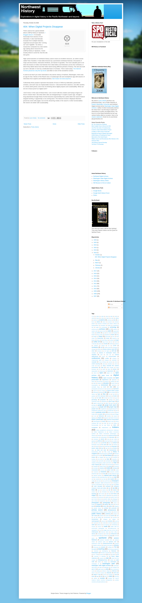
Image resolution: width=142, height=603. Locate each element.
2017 (95, 271)
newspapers (115, 481)
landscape (107, 446)
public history (96, 513)
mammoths (100, 460)
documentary (100, 381)
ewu (111, 387)
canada (105, 343)
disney (93, 381)
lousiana (94, 459)
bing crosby (99, 334)
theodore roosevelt (105, 552)
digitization (114, 379)
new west (98, 480)
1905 (116, 316)
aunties (98, 332)
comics (103, 356)
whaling (98, 571)
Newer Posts (27, 124)
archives (102, 329)
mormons (102, 470)
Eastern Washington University (100, 104)
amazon (110, 321)
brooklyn (111, 340)
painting (115, 495)
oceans (93, 491)
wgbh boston (101, 569)
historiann (106, 417)
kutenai (115, 444)
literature (117, 453)
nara (104, 473)
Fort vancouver (102, 396)
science (99, 526)
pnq (116, 504)
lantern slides (95, 448)
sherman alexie (105, 532)
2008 (95, 293)
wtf (101, 576)
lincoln (111, 453)
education (106, 383)
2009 (95, 291)
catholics (96, 345)
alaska (98, 321)
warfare (105, 561)
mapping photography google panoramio (101, 462)
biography (107, 334)
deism (109, 369)
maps (114, 462)
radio (117, 515)
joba (93, 442)
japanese (94, 441)
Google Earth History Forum (101, 193)
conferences (96, 358)
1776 (93, 316)
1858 (102, 316)
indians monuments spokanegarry (107, 433)
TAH (115, 547)
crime (115, 362)
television (96, 551)
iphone (102, 439)
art (110, 329)
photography (106, 502)
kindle (110, 444)
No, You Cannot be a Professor (99, 124)
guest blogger (115, 414)
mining (110, 466)
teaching (101, 549)
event (104, 387)
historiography (96, 421)
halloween (101, 416)
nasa (108, 473)
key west (103, 444)
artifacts (115, 329)
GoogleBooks (103, 408)
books (107, 338)
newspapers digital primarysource (103, 482)
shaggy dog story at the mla (110, 530)
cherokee (115, 347)
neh (92, 479)
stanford (117, 543)
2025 (95, 242)
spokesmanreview (107, 543)
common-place (112, 356)
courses (110, 362)
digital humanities (108, 377)
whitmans (114, 571)
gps (116, 410)
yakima (95, 578)
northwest (108, 486)
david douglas (109, 367)
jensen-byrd (107, 441)
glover (107, 403)
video (107, 558)
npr (109, 488)
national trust (95, 477)
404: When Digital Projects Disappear (43, 26)
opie (108, 493)
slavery (93, 533)
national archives (97, 475)
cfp (101, 347)
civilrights (94, 352)
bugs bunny (105, 341)
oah (109, 490)
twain (109, 554)
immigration (95, 427)
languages (114, 446)
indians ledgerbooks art (100, 432)
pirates (93, 504)
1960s (107, 318)
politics (110, 506)
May (96, 260)
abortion (95, 320)
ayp (103, 332)
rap (94, 517)
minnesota (116, 466)
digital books (105, 375)
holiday (115, 423)
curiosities (109, 363)
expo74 (95, 390)
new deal (103, 479)
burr (111, 341)
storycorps (96, 547)
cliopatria (94, 354)
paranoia (101, 497)
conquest (107, 360)
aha (114, 320)
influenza (94, 435)
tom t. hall (95, 554)
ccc (109, 345)
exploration (116, 388)
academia (102, 320)
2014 (95, 278)
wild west (116, 572)
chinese (99, 349)
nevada (97, 479)
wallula (99, 561)
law (102, 448)
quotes (107, 515)
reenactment (95, 519)
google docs (94, 407)
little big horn (96, 455)
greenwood (107, 414)
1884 (107, 316)
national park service (110, 475)
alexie (104, 321)
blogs (100, 336)
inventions (96, 439)
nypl (99, 490)
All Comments (113, 307)
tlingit (117, 552)
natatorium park (115, 473)
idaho (114, 425)
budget (117, 340)
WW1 (106, 576)
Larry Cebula (102, 100)
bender (93, 334)
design (117, 371)
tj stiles (112, 552)
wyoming (117, 576)
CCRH (114, 345)
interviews (111, 437)
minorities (95, 468)
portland (106, 508)
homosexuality (95, 425)
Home (54, 124)
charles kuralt (107, 347)
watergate (106, 567)
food (114, 394)
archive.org (94, 329)
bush (116, 341)
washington (113, 561)
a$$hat (117, 318)
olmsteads (104, 491)
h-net (95, 416)
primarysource (112, 510)
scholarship (114, 524)
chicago (93, 349)
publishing (108, 513)
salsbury (99, 524)
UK (118, 554)
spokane (103, 538)
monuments (95, 470)
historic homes (113, 417)
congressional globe (97, 360)
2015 (95, 276)
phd (108, 500)
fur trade (99, 397)
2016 (95, 273)
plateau (106, 504)
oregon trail (101, 495)
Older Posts (81, 124)
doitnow (107, 381)
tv (105, 554)
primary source (97, 510)
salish (93, 524)
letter (93, 450)
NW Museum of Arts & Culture (102, 183)
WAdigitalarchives (102, 560)
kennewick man (95, 444)
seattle (105, 526)
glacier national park (98, 403)
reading (99, 517)
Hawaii (115, 416)
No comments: (42, 118)
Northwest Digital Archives (100, 176)
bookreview (100, 338)
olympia (111, 491)
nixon (117, 484)
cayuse (103, 345)
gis (118, 401)
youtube (102, 578)
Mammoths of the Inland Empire (99, 137)
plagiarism (99, 504)
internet (105, 435)
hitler (105, 423)
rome (99, 522)
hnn (110, 423)
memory (117, 464)
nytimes (104, 490)
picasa (115, 502)
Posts (110, 304)
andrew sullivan (113, 323)
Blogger (88, 593)
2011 (95, 286)
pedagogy (114, 499)
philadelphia (114, 500)
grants (101, 414)
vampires (101, 558)
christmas (99, 351)
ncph (115, 477)
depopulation (95, 371)
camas (100, 343)
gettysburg (104, 401)
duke (117, 381)
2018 (95, 252)
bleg (118, 334)
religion (114, 519)
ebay (94, 383)
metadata (95, 466)
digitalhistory (105, 379)
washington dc (95, 563)
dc (99, 369)
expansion (108, 388)
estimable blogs (96, 387)
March (97, 262)
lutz (99, 459)
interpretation (104, 437)
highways (94, 417)
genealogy (94, 399)
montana (114, 468)
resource (103, 521)
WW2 (110, 576)
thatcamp (113, 551)
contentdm (114, 360)
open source (102, 493)
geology (111, 399)
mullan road (110, 470)
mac (108, 459)
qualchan (101, 515)
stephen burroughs (107, 545)
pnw (93, 506)
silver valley (114, 532)
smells (107, 533)
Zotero (95, 195)
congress (114, 358)
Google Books (97, 191)
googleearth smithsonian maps (99, 410)
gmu (112, 403)
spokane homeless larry (106, 540)
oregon (94, 495)
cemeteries (95, 347)
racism (112, 515)
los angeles (100, 457)
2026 (95, 240)
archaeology (104, 327)
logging (115, 455)
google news (95, 408)
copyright (94, 362)
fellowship (95, 392)
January (97, 268)
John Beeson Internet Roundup (99, 142)
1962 (112, 318)
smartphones (101, 533)
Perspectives (102, 500)
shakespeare (95, 532)
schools (93, 526)
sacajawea (114, 522)
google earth (103, 407)
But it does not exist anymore (61, 78)
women (104, 574)
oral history (114, 493)
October (97, 255)
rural (109, 522)
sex (100, 530)
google (100, 405)
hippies (100, 417)
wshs (93, 576)
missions (102, 468)
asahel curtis (95, 331)
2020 (95, 247)
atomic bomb (103, 331)
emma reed (114, 383)
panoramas (94, 497)
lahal (97, 446)
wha (107, 569)
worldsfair (110, 574)
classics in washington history (107, 352)
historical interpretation (113, 419)
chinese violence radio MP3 (110, 349)
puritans (115, 513)
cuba (104, 363)
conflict (107, 358)
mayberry (104, 464)
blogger (95, 336)
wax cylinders (114, 567)
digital (101, 373)
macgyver (94, 460)
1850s (97, 316)
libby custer (107, 451)
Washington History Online (101, 180)
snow (93, 535)
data (102, 367)
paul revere (94, 499)
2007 (95, 296)
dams (98, 365)
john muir (98, 442)
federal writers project (113, 390)
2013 (95, 281)
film (106, 392)
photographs (95, 502)
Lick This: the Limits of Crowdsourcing (101, 128)
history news (111, 421)
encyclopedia (95, 385)
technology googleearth (113, 549)
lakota (101, 446)
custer (93, 365)
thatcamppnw (95, 552)
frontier (115, 396)
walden (111, 560)
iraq (108, 439)
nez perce (107, 484)
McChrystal (110, 464)
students (103, 547)
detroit (95, 372)
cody (101, 354)
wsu (98, 576)
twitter (113, 554)
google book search (110, 405)
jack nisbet (114, 439)
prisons (115, 512)
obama (115, 490)
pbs (100, 499)
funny (93, 397)
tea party (94, 549)
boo (113, 336)
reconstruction (107, 517)
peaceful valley (106, 499)
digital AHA (110, 372)
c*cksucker (94, 343)
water (100, 567)
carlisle (111, 343)
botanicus (114, 338)
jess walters (114, 441)
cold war (108, 354)
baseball (115, 332)
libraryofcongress (103, 453)
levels (45, 70)
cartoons (117, 343)
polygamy (116, 506)
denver (115, 369)
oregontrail (108, 495)
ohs (98, 491)
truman (101, 554)
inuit (118, 437)
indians (115, 427)
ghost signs (112, 401)
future (111, 397)
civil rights (106, 351)
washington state (108, 563)
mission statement (97, 117)
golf (116, 403)
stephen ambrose (97, 545)
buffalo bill (97, 342)
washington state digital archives (101, 565)
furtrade (106, 397)
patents (107, 497)
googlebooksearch (113, 408)
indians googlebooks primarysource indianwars (107, 430)
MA (103, 459)
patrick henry (114, 497)
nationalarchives (103, 477)
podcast (98, 506)
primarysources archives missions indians (101, 512)
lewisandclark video (96, 451)
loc (101, 455)
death (103, 369)
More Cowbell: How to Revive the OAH (101, 126)
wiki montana (101, 572)
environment (104, 385)
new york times (106, 480)
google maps (113, 407)
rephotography (95, 521)
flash (99, 394)
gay (116, 397)
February (98, 265)
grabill (93, 412)
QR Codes (94, 515)
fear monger (102, 390)
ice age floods (106, 425)
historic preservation (97, 419)
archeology (113, 327)
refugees (105, 519)
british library (104, 340)
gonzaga (94, 405)
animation (103, 325)
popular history (97, 508)
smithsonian (114, 533)
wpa (116, 574)
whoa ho (94, 572)
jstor (110, 442)
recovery (115, 517)
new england (111, 479)
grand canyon (111, 412)
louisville (115, 457)
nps (114, 488)
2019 (95, 250)
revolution (110, 521)
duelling (112, 381)
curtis (115, 363)
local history (108, 455)
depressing (102, 371)
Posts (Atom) (35, 127)
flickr (104, 394)
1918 (93, 318)
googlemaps (110, 410)
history (104, 421)
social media (99, 535)
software (106, 535)
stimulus (116, 545)
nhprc (112, 484)
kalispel (115, 442)
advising (109, 320)
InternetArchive (95, 437)
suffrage (110, 547)
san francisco (106, 524)
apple (97, 327)
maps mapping (95, 464)
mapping (114, 460)
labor (93, 446)
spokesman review (96, 543)
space (93, 538)
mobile (108, 468)
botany (93, 340)
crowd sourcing (96, 363)
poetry (104, 506)
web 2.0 (94, 569)
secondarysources (112, 528)
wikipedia (108, 572)
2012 (95, 283)
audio (109, 331)
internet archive (113, 435)
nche (110, 477)
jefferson (100, 441)
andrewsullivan (95, 325)
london (93, 457)
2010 (95, 288)
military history (103, 466)
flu (109, 394)
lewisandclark (112, 450)
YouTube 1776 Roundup (98, 144)
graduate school (101, 412)
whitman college (106, 571)
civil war (113, 351)
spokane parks (101, 541)
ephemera (114, 385)
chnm (93, 351)
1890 (111, 316)
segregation (94, 530)
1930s (102, 318)
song (111, 535)
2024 (95, 245)
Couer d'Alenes (102, 362)
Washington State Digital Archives (103, 178)
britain (98, 340)
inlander (100, 435)
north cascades (98, 486)
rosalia (104, 522)
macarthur (114, 459)
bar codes (108, 332)
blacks (113, 334)
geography (103, 399)
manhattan (107, 460)
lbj (110, 448)
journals (104, 442)
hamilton (109, 416)
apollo (109, 325)
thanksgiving (105, 551)
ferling (101, 392)
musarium (95, 471)
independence (105, 427)
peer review (94, 500)
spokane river (112, 541)
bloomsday (107, 336)
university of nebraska (100, 556)
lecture (115, 448)
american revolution (102, 323)
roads (94, 522)
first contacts (112, 392)
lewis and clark (101, 450)
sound (115, 535)
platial (112, 504)
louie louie (108, 457)
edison (99, 383)
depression (110, 371)
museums (103, 472)
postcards (113, 508)
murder (117, 470)
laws (107, 448)
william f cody (97, 574)
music (99, 473)
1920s (97, 318)
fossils (109, 396)
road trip (117, 521)
